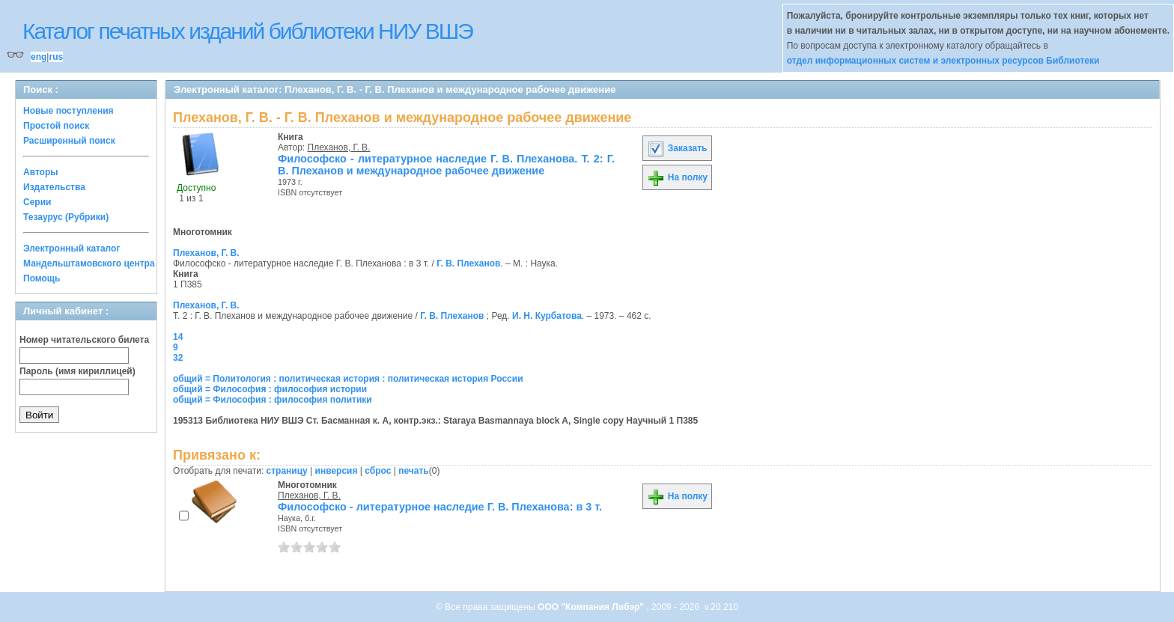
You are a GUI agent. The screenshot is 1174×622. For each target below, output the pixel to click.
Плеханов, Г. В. (339, 147)
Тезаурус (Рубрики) (66, 217)
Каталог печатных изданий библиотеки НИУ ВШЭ (247, 31)
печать (413, 471)
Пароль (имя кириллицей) (77, 371)
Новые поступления (68, 111)
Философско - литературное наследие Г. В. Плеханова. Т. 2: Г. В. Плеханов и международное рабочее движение (446, 165)
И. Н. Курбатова (547, 316)
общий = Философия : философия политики (272, 399)
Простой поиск (56, 126)
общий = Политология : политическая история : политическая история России (348, 378)
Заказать (677, 148)
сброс (378, 471)
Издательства (54, 187)
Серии (37, 202)
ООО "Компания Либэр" (592, 607)
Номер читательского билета (84, 340)
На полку (677, 177)
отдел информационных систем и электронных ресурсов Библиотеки (943, 60)
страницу (287, 471)
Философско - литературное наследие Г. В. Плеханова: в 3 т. (440, 507)
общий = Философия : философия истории (270, 389)
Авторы (40, 172)
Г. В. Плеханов (468, 263)
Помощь (41, 278)
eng (38, 57)
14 (178, 337)
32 (178, 358)
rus (56, 57)
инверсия (336, 471)
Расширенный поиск (69, 140)
